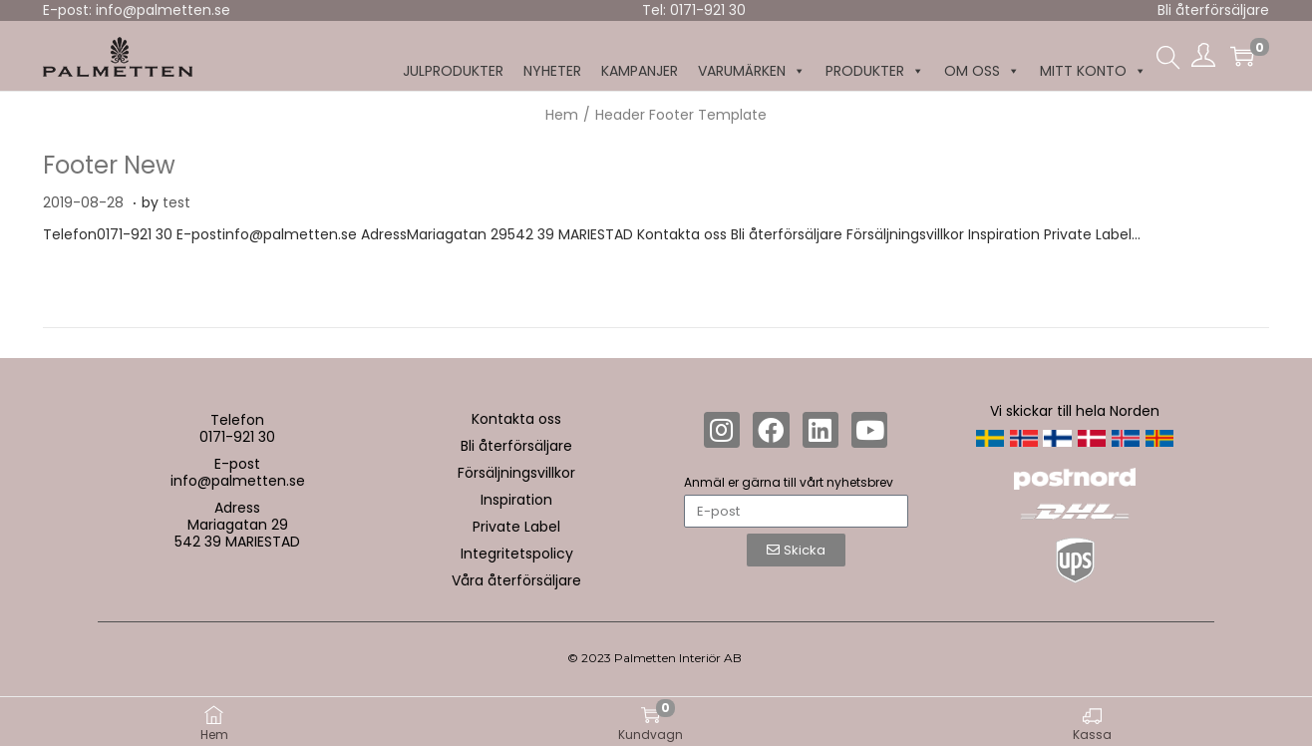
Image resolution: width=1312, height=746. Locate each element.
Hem (561, 115)
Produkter (874, 71)
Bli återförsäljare (1213, 10)
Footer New (109, 165)
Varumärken (752, 71)
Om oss (982, 71)
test (176, 202)
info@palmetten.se (237, 481)
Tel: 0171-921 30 (694, 10)
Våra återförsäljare (516, 580)
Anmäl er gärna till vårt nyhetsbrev (788, 482)
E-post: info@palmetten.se (136, 10)
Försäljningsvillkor (516, 473)
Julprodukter (453, 71)
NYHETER (552, 71)
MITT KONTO (1093, 71)
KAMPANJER (639, 71)
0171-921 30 (237, 437)
